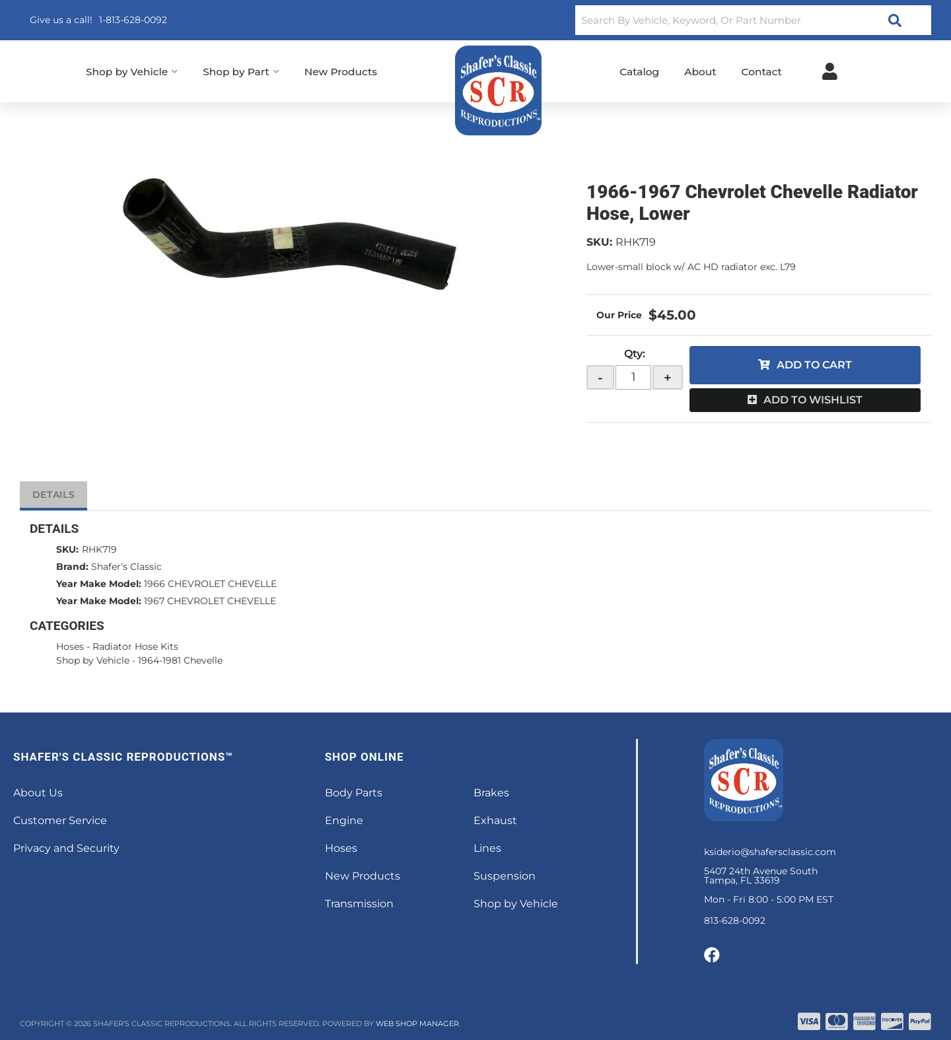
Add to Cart (814, 365)
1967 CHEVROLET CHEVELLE (210, 601)
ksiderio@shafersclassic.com (770, 851)
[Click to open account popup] (830, 71)
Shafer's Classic (126, 566)
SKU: (599, 242)
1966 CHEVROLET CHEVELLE (210, 584)
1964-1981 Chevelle (180, 660)
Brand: (72, 566)
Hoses (70, 646)
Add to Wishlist (813, 400)
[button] (753, 20)
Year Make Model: (98, 584)
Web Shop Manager (417, 1023)
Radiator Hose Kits (135, 646)
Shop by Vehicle (92, 660)
